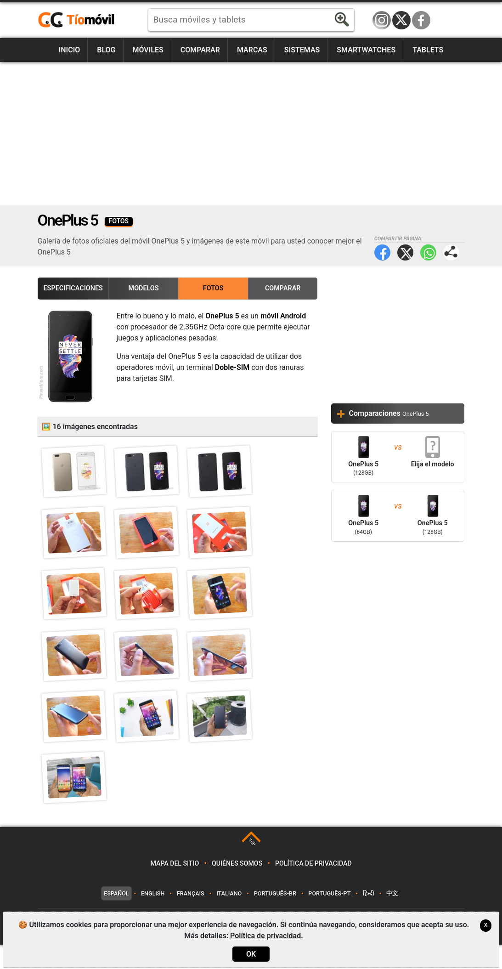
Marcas (252, 49)
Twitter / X (401, 20)
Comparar (200, 49)
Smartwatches (366, 49)
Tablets (427, 49)
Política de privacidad (313, 887)
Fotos (213, 288)
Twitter (405, 252)
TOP (252, 866)
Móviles (147, 49)
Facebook (421, 20)
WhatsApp (428, 252)
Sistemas (302, 49)
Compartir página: (451, 252)
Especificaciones (73, 288)
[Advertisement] (251, 133)
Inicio (69, 49)
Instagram (381, 20)
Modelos (144, 288)
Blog (106, 49)
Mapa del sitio (174, 887)
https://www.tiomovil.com (89, 20)
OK (251, 954)
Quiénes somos (237, 887)
